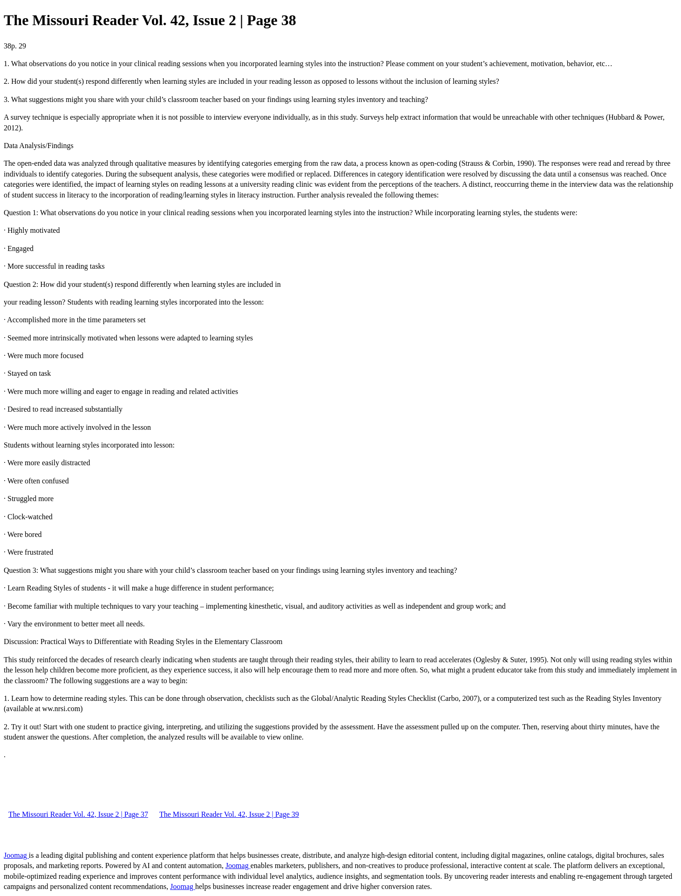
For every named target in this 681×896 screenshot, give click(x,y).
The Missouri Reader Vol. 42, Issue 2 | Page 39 (229, 814)
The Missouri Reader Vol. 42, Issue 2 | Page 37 (78, 814)
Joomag (16, 855)
